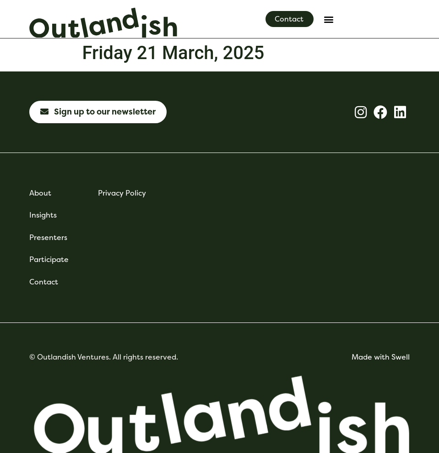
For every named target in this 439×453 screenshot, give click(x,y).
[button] (328, 19)
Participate (49, 259)
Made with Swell (381, 357)
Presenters (48, 237)
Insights (43, 215)
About (40, 193)
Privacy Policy (122, 193)
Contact (43, 282)
